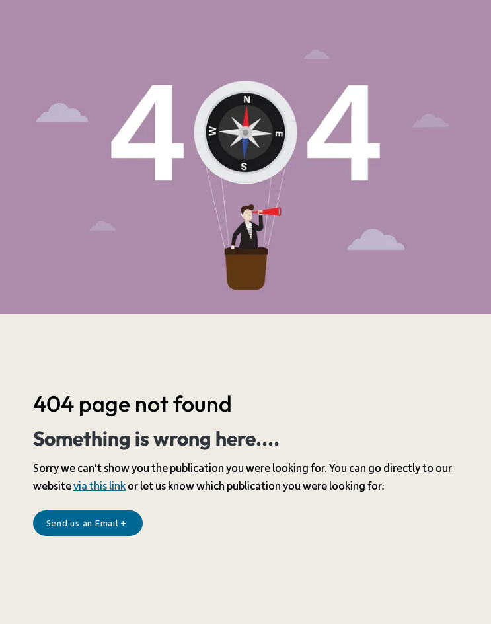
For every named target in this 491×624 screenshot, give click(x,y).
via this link (99, 486)
